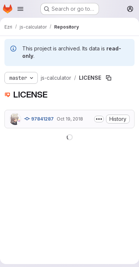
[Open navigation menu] (20, 9)
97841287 (39, 119)
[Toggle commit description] (99, 119)
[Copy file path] (109, 78)
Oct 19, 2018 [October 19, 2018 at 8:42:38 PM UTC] (70, 119)
